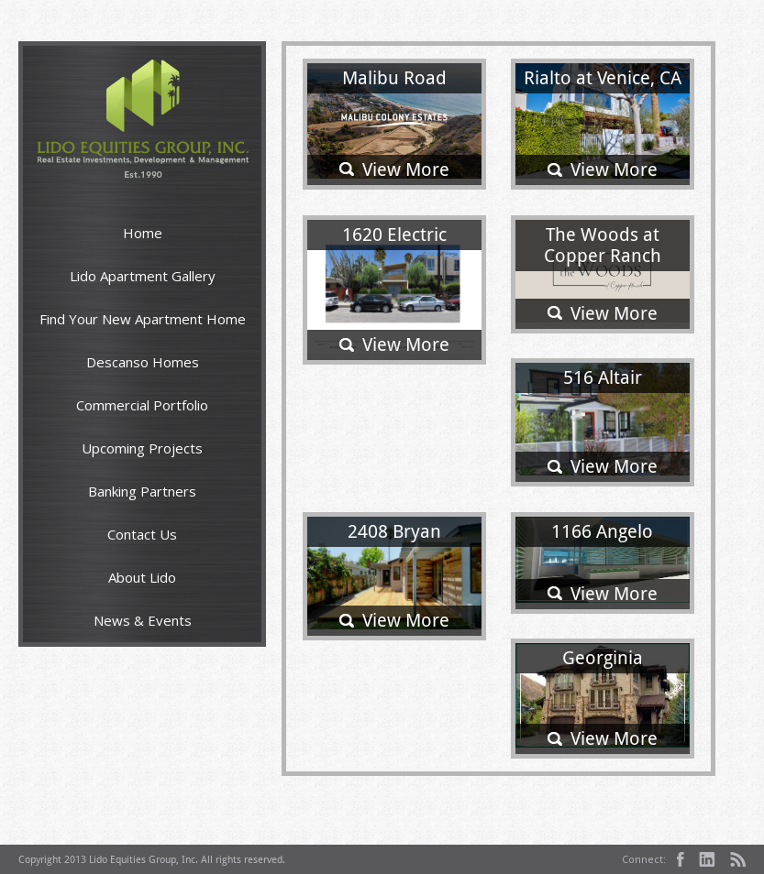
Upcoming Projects (142, 448)
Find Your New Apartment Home (142, 319)
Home (142, 233)
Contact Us (142, 534)
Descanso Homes (142, 362)
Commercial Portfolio (142, 405)
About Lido (142, 577)
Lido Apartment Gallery (143, 276)
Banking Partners (142, 491)
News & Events (143, 620)
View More (405, 169)
